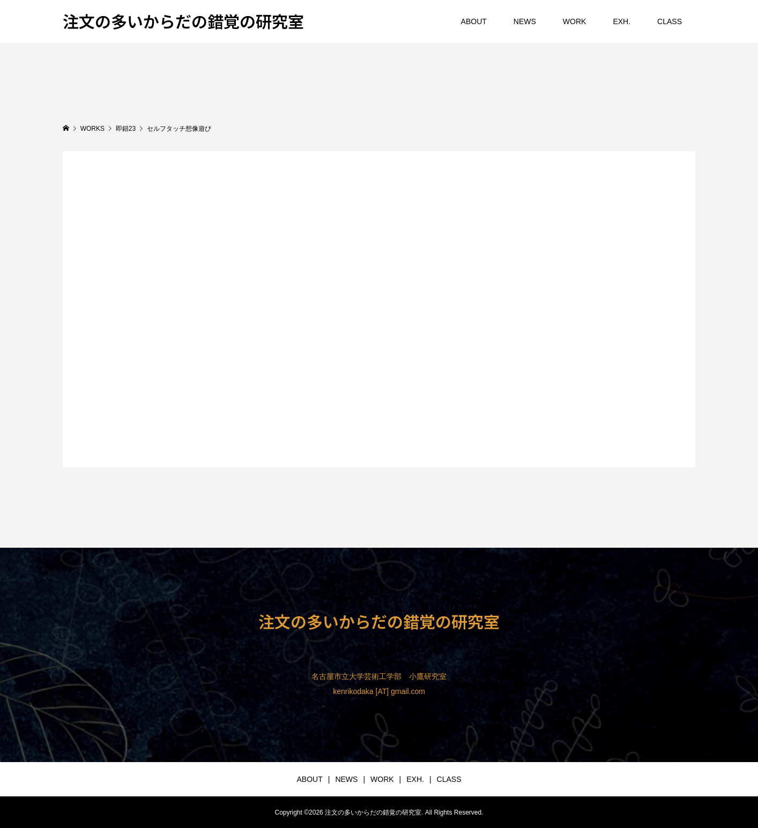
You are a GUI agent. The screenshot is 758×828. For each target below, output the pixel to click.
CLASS (669, 21)
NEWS (525, 21)
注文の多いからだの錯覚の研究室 (183, 21)
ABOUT (474, 21)
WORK (574, 21)
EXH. (621, 21)
